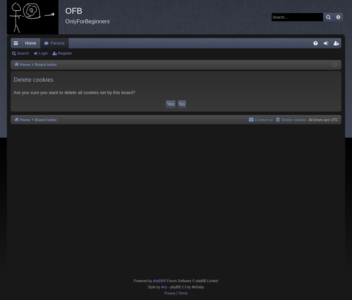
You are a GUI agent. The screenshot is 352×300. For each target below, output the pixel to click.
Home (30, 43)
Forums (58, 43)
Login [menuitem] (327, 44)
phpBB (158, 281)
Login (43, 53)
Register (65, 53)
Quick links (17, 44)
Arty (164, 287)
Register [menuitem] (337, 44)
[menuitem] (315, 43)
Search (23, 53)
